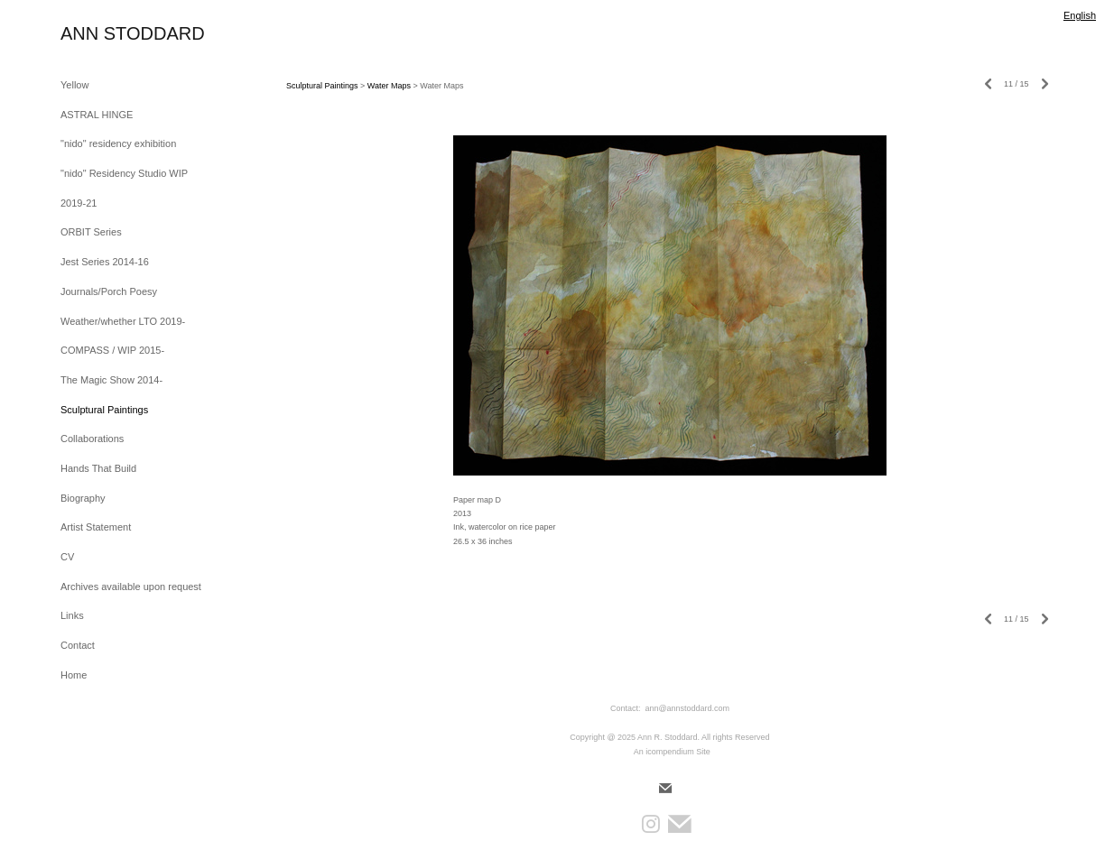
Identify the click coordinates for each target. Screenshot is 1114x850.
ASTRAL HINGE (96, 114)
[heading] (105, 34)
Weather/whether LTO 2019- (122, 321)
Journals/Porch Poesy (108, 291)
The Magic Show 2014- (111, 379)
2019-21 (78, 203)
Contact (77, 645)
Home (73, 675)
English (1079, 15)
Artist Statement (95, 527)
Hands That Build (98, 468)
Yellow (74, 84)
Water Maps (389, 85)
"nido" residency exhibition (118, 143)
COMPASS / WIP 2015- (112, 350)
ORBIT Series (91, 231)
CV (67, 556)
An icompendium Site (672, 751)
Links (72, 615)
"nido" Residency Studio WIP (124, 173)
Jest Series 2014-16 (104, 261)
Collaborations (92, 438)
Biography (83, 498)
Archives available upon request (130, 586)
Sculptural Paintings (104, 409)
